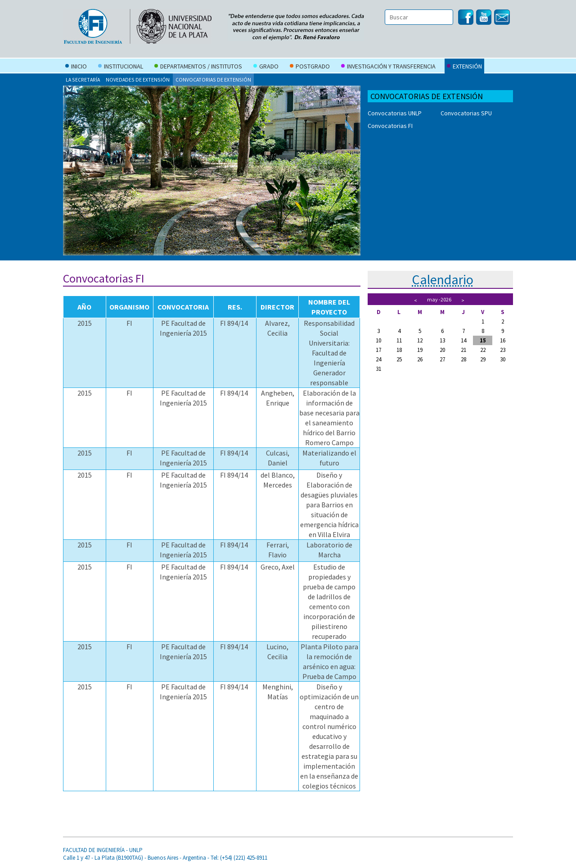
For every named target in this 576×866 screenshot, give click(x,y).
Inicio (76, 67)
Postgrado (310, 67)
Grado (266, 67)
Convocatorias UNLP (395, 113)
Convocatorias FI (390, 126)
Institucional (120, 67)
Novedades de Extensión (138, 79)
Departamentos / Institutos (198, 67)
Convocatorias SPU (466, 113)
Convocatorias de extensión (213, 79)
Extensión (464, 67)
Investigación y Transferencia (388, 67)
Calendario (442, 279)
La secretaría (83, 79)
